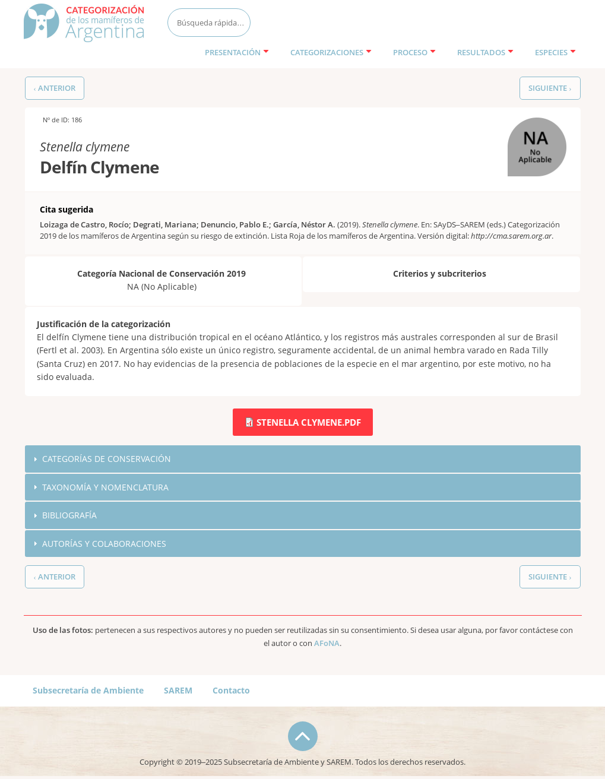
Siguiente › (549, 88)
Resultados (485, 52)
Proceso (414, 52)
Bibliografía (69, 515)
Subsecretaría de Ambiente (88, 690)
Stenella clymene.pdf (308, 422)
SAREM (178, 690)
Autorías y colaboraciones (104, 543)
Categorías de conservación (106, 458)
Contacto (231, 690)
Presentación (237, 52)
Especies (555, 52)
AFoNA (327, 643)
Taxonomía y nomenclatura (105, 487)
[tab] (303, 459)
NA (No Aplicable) (527, 130)
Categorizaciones (331, 52)
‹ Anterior (54, 88)
